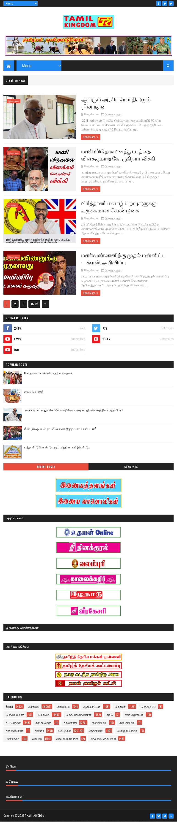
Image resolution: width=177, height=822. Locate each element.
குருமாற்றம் (99, 723)
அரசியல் (33, 707)
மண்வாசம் (12, 739)
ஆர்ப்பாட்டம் (91, 707)
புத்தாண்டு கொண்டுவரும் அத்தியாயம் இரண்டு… (57, 447)
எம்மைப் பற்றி (34, 391)
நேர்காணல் (96, 731)
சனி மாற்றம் (127, 723)
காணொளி (70, 723)
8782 (34, 304)
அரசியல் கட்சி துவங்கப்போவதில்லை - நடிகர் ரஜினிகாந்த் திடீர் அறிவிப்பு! (73, 410)
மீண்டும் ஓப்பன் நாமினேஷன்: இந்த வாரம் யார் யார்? (60, 428)
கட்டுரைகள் (13, 723)
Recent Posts (46, 467)
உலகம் (12, 205)
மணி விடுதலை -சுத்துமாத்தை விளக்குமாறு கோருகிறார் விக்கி (114, 154)
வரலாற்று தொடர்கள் (103, 739)
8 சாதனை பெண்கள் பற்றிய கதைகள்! (48, 373)
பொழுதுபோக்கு (127, 731)
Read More (85, 137)
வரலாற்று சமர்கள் (67, 739)
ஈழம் (109, 715)
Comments (131, 467)
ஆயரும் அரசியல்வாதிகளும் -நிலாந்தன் (112, 102)
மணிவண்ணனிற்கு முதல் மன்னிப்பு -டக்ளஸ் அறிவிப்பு (119, 258)
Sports (9, 707)
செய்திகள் (64, 731)
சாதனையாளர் (14, 731)
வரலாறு (37, 739)
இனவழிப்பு (148, 707)
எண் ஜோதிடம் (134, 715)
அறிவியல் (63, 707)
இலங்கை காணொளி (78, 715)
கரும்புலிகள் (43, 723)
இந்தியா (120, 707)
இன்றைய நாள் (15, 715)
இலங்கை (13, 101)
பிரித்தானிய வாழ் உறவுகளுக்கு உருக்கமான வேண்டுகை (114, 206)
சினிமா (39, 731)
